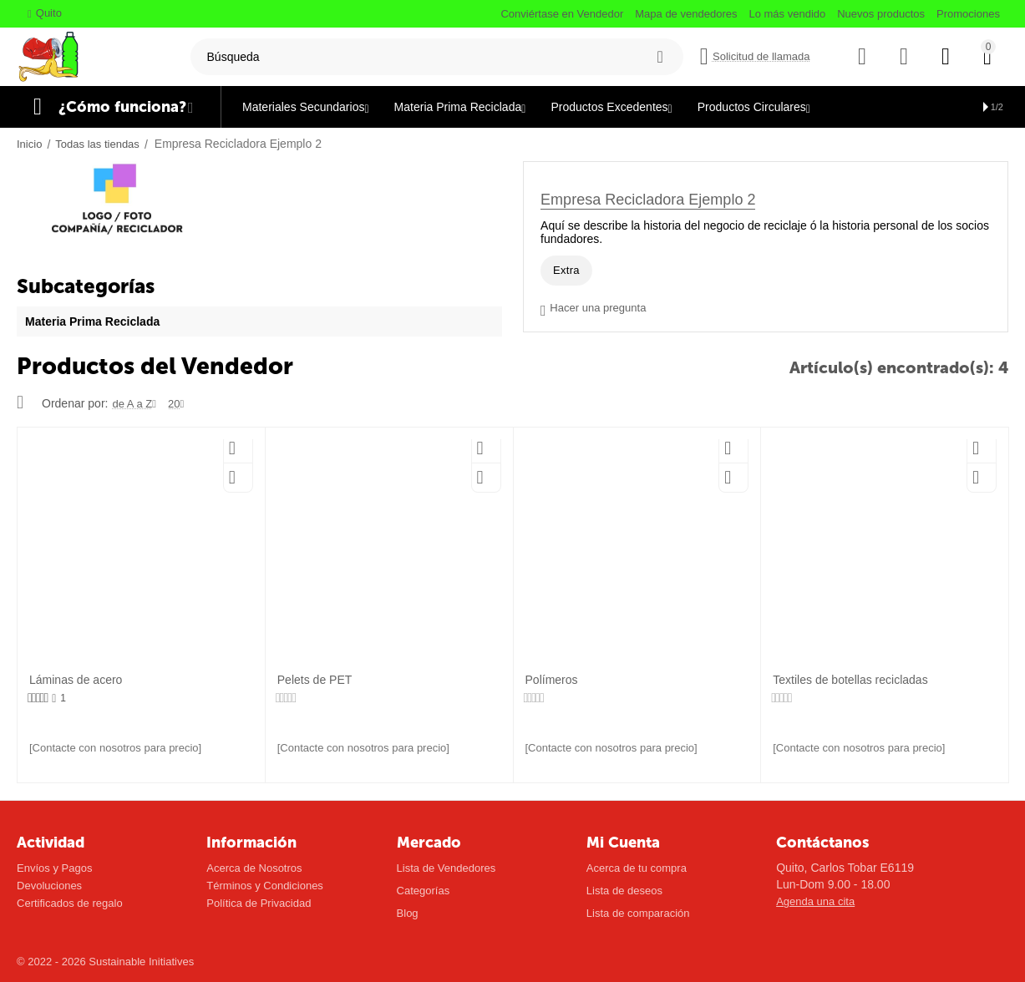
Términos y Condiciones (264, 885)
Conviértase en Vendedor (561, 14)
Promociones (968, 14)
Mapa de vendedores (686, 14)
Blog (408, 913)
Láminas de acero (75, 679)
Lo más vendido (786, 14)
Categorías (423, 890)
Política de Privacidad (258, 903)
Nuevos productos (881, 14)
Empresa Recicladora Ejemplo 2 (647, 199)
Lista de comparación (638, 913)
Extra (566, 270)
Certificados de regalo (70, 903)
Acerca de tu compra (636, 868)
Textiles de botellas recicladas (850, 679)
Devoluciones (49, 885)
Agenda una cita (815, 901)
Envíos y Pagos (54, 868)
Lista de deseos (624, 890)
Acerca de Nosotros (254, 868)
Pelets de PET (315, 679)
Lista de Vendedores (446, 868)
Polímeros (551, 679)
